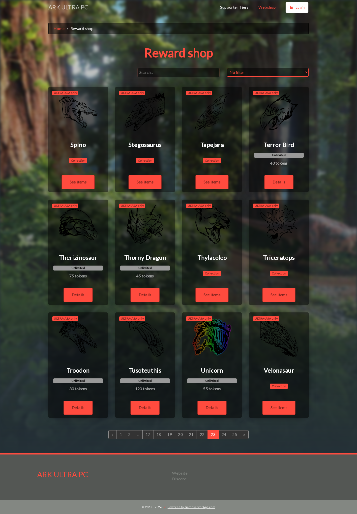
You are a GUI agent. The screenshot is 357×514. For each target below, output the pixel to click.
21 (191, 434)
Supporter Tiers (234, 7)
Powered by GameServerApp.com (191, 507)
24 (224, 434)
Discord (179, 478)
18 (158, 434)
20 (180, 434)
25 (234, 434)
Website (179, 473)
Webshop (267, 7)
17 (148, 434)
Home (59, 28)
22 (202, 434)
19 (169, 434)
